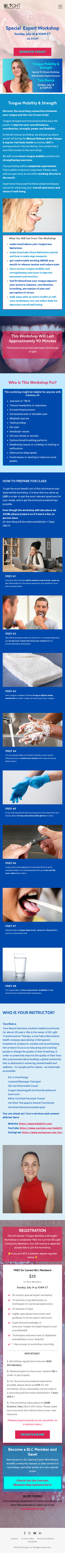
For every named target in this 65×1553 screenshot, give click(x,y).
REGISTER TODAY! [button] (32, 51)
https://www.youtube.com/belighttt (41, 1128)
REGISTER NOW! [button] (32, 1434)
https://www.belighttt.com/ (36, 1123)
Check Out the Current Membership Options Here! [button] (32, 1482)
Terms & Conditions (45, 1539)
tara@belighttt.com (32, 1508)
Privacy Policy (27, 1539)
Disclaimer (32, 1541)
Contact (14, 1539)
